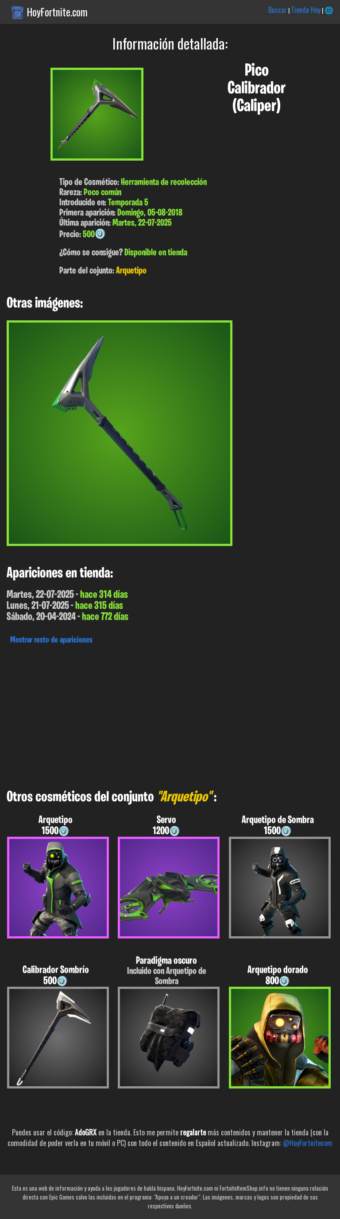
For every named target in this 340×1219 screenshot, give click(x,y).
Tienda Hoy (306, 9)
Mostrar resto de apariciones (51, 640)
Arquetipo (131, 271)
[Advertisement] (170, 715)
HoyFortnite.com (57, 11)
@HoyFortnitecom (307, 1143)
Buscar (277, 9)
